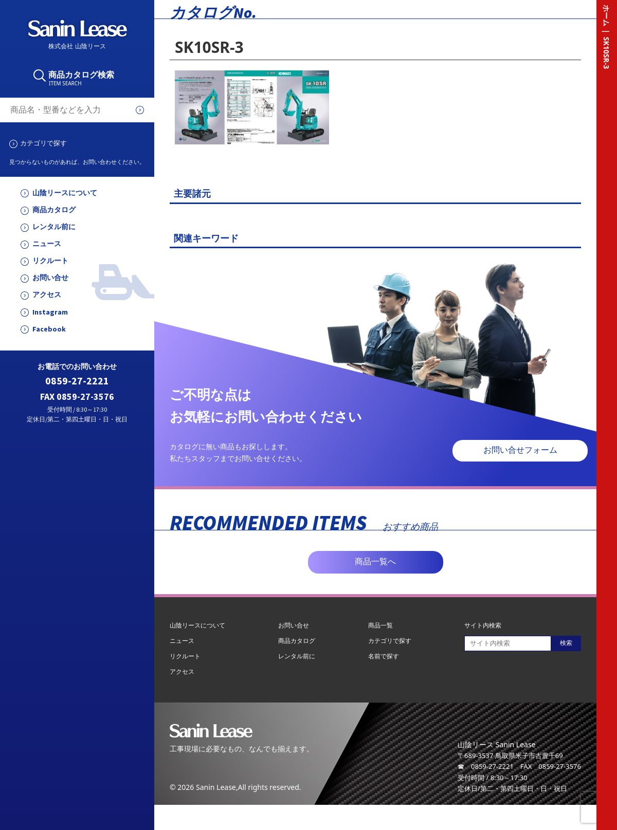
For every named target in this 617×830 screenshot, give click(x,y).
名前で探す (383, 656)
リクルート (50, 261)
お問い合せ (50, 278)
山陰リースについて (64, 193)
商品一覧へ (375, 561)
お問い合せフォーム (520, 450)
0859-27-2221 (77, 381)
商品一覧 (380, 625)
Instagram (50, 312)
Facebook (49, 329)
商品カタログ (54, 210)
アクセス (46, 295)
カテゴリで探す (43, 142)
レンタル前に (54, 227)
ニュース (46, 244)
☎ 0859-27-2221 (486, 766)
